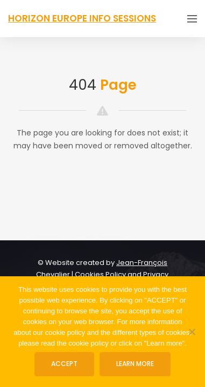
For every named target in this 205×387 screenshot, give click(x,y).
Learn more (135, 363)
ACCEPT (64, 363)
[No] (191, 331)
